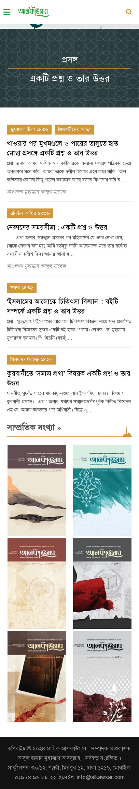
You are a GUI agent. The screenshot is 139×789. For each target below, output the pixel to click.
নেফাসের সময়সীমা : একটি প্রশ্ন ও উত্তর (57, 227)
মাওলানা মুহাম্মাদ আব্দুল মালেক (36, 192)
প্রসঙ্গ (70, 59)
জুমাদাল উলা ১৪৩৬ (29, 129)
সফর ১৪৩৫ (21, 287)
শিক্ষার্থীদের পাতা (74, 129)
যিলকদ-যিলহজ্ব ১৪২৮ (31, 359)
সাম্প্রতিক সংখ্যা (34, 427)
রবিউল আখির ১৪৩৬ (30, 213)
